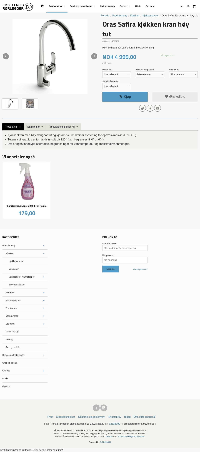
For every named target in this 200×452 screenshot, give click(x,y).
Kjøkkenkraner (16, 261)
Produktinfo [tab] (11, 126)
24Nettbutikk (105, 442)
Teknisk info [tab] (33, 126)
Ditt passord (108, 255)
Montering (107, 69)
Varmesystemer (13, 300)
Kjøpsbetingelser (65, 417)
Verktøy (9, 339)
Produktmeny (55, 6)
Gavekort (150, 6)
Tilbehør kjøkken (17, 284)
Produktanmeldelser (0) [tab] (62, 126)
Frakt (50, 417)
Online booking (107, 6)
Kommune (174, 69)
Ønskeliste (175, 97)
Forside (105, 15)
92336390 (114, 423)
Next (97, 56)
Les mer (109, 436)
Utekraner (10, 323)
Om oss (123, 6)
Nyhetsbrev (114, 417)
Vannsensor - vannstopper (21, 277)
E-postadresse (109, 243)
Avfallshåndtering (110, 81)
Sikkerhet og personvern (91, 417)
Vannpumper (12, 316)
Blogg (127, 417)
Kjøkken (10, 253)
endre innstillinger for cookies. (131, 436)
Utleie (138, 6)
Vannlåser (14, 269)
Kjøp (125, 97)
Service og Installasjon (81, 6)
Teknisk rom (11, 308)
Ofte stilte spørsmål (144, 417)
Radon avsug (12, 331)
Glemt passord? (140, 269)
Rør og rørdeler (13, 347)
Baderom (10, 292)
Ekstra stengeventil (145, 69)
